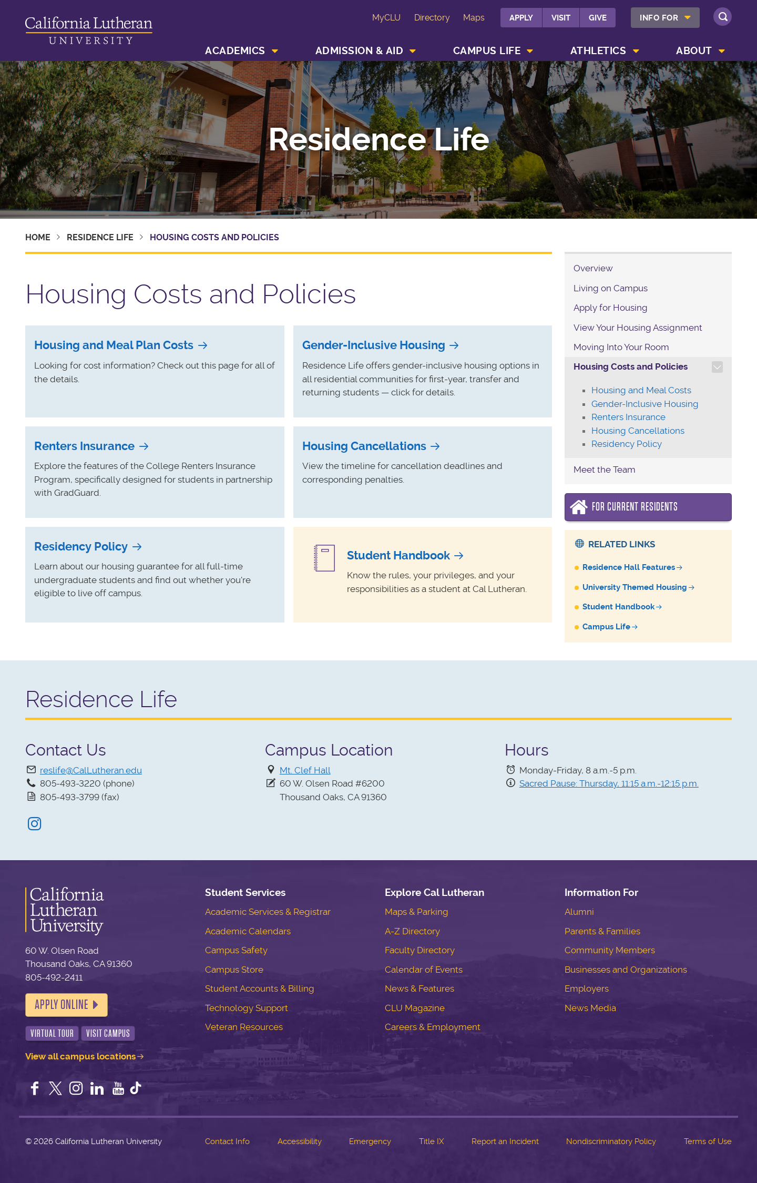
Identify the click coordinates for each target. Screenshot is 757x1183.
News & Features (419, 988)
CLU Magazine (415, 1008)
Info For (659, 18)
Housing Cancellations (364, 446)
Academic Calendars (248, 931)
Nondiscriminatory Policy (611, 1141)
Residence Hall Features (628, 567)
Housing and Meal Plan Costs (113, 345)
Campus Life (487, 51)
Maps (474, 18)
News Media (590, 1008)
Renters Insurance (84, 446)
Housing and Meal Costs (641, 390)
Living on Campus (611, 288)
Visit (560, 18)
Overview (593, 268)
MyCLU (386, 18)
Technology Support (246, 1008)
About (694, 51)
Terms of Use (708, 1141)
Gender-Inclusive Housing (373, 345)
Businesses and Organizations (626, 969)
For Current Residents (635, 507)
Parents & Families (602, 931)
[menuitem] (665, 17)
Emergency (370, 1141)
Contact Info (227, 1141)
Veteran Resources (244, 1027)
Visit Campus (108, 1033)
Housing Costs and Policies (631, 366)
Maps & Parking (416, 911)
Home (37, 237)
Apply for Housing (611, 307)
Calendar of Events (424, 969)
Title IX (431, 1141)
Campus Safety (236, 950)
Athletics (598, 51)
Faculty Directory (420, 950)
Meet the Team (605, 469)
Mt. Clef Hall (305, 770)
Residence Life (378, 139)
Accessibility (300, 1141)
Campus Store (234, 969)
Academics (235, 51)
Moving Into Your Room (621, 347)
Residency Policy (81, 546)
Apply (521, 18)
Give (598, 18)
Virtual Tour (52, 1033)
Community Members (610, 950)
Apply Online (61, 1004)
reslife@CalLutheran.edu (91, 770)
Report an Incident (505, 1141)
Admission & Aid (359, 51)
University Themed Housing (634, 587)
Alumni (579, 911)
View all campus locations (80, 1056)
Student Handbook (398, 555)
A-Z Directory (412, 931)
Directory (432, 18)
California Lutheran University (88, 32)
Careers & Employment (432, 1027)
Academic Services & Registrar (268, 911)
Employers (587, 988)
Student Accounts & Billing (259, 988)
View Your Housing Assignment (638, 327)
